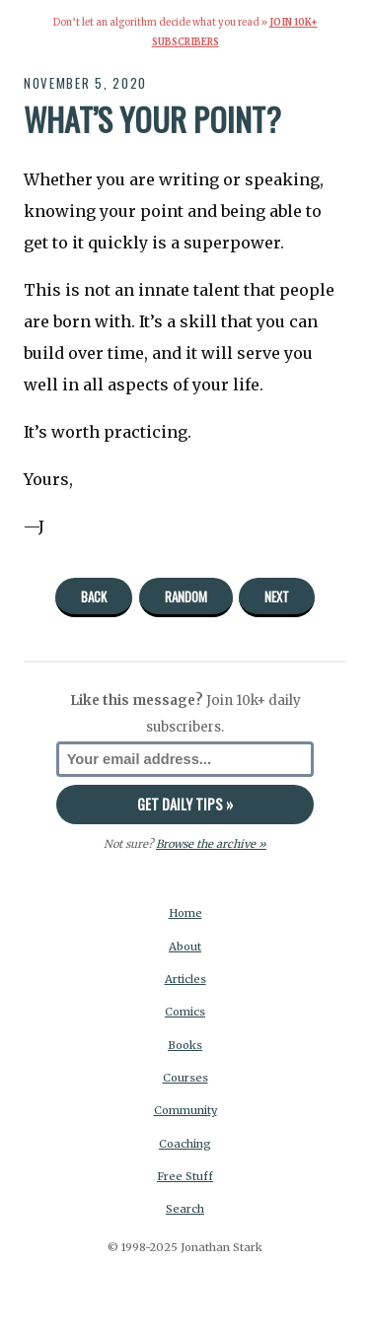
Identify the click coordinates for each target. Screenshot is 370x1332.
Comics (185, 1011)
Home (185, 913)
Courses (185, 1078)
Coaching (185, 1144)
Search (185, 1209)
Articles (185, 979)
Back (94, 596)
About (185, 946)
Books (185, 1045)
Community (185, 1110)
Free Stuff (185, 1176)
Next (276, 596)
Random (186, 596)
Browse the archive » (211, 844)
